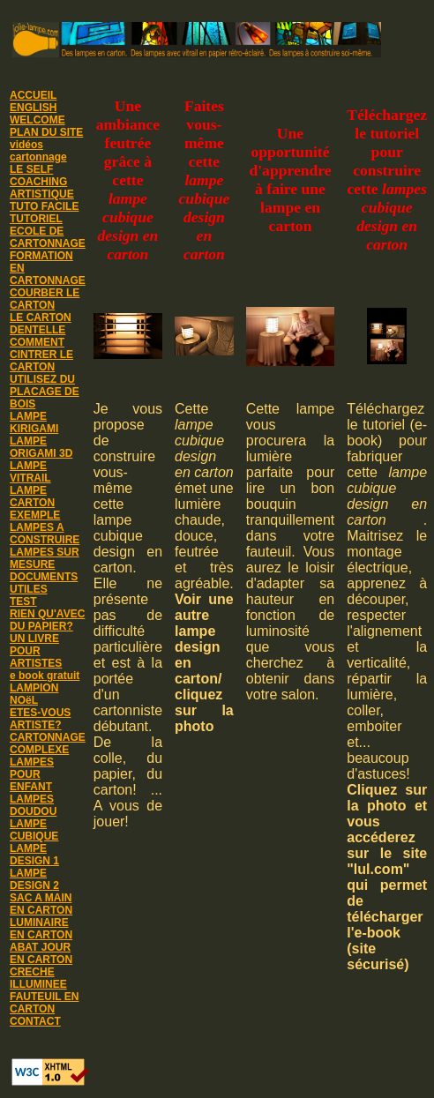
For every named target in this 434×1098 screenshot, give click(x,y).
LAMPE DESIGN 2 (34, 879)
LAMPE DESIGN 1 (34, 854)
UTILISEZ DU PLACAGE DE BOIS (44, 391)
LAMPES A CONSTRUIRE (44, 533)
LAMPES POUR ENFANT (32, 774)
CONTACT (35, 1021)
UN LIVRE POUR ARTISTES (36, 650)
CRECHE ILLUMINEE (38, 978)
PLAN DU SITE (46, 132)
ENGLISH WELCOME (37, 113)
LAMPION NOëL (34, 694)
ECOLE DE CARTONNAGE (48, 237)
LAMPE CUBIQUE (34, 830)
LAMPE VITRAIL (30, 471)
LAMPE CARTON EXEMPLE (35, 502)
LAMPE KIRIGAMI (34, 422)
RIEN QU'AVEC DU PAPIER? (47, 620)
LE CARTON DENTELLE (40, 323)
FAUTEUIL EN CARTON (44, 1002)
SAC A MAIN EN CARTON (41, 904)
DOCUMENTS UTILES (44, 583)
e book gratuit (44, 675)
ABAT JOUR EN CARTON (41, 953)
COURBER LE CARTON (44, 299)
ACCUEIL (33, 95)
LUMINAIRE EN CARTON (41, 928)
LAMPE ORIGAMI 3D (41, 447)
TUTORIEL (36, 219)
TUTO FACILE (44, 206)
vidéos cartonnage (38, 150)
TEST (23, 601)
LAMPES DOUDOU (33, 805)
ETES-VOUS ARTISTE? (40, 718)
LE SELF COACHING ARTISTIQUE (42, 181)
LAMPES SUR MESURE (44, 558)
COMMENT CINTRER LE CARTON (41, 354)
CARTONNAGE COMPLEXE (48, 743)
